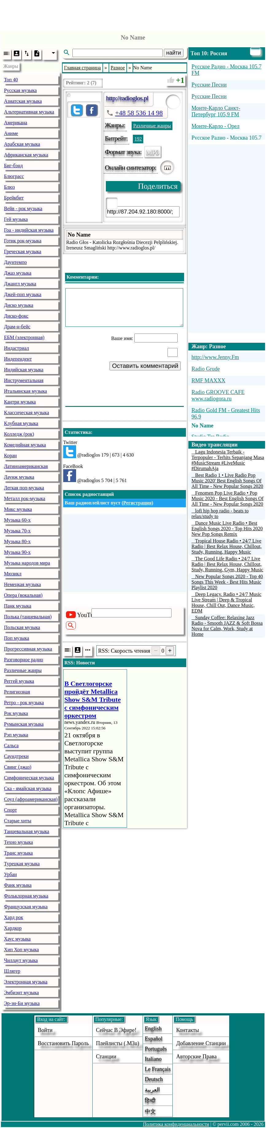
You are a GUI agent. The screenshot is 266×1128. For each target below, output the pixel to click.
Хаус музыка (17, 938)
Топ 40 (11, 79)
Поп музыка (16, 638)
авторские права (196, 1056)
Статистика (78, 432)
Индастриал (16, 348)
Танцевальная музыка (26, 831)
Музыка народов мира (27, 563)
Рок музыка (16, 713)
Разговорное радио (23, 659)
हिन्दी (150, 1101)
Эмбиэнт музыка (21, 992)
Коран (10, 455)
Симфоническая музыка (29, 777)
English (153, 1029)
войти (45, 1030)
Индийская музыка (23, 369)
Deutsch (154, 1079)
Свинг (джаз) (17, 767)
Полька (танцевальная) (28, 616)
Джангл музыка (20, 283)
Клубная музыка (21, 423)
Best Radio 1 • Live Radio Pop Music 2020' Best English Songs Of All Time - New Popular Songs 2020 (227, 481)
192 (138, 138)
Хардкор (13, 928)
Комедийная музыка (25, 444)
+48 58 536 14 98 (139, 113)
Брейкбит (14, 197)
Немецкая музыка (22, 584)
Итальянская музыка (25, 391)
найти (173, 53)
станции (106, 1056)
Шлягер (12, 971)
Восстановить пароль (63, 1043)
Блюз (9, 187)
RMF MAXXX (208, 380)
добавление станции (201, 1043)
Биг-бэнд (13, 165)
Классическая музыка (26, 412)
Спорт (10, 810)
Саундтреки (16, 756)
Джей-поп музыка (22, 294)
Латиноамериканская (26, 466)
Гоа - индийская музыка (29, 230)
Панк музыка (17, 605)
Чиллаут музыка (21, 960)
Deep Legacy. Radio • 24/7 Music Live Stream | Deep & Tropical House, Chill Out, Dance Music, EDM (226, 602)
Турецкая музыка (22, 863)
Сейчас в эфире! (116, 1030)
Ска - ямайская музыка (28, 788)
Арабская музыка (22, 144)
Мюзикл (12, 573)
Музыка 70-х (17, 530)
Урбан (10, 874)
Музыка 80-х (17, 541)
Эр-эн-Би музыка (22, 1003)
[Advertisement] (133, 14)
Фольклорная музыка (26, 895)
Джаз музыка (17, 273)
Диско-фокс (16, 316)
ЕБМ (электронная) (24, 337)
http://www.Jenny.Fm (215, 357)
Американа (15, 122)
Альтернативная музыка (29, 111)
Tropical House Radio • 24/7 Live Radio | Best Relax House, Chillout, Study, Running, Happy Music (226, 546)
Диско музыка (18, 305)
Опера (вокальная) (23, 595)
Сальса (11, 745)
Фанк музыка (18, 885)
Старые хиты (17, 820)
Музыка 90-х (17, 552)
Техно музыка (18, 842)
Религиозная (17, 691)
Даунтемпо (15, 262)
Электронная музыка (26, 981)
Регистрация (137, 502)
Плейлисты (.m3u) (117, 1043)
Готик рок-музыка (22, 240)
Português (156, 1049)
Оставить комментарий (145, 365)
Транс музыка (18, 853)
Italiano (153, 1059)
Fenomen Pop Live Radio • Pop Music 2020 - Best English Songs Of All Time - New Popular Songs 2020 (227, 498)
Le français (158, 1069)
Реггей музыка (19, 681)
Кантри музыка (20, 401)
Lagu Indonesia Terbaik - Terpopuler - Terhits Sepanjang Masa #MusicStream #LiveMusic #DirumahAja (227, 460)
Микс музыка (18, 509)
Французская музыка (26, 906)
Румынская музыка (24, 724)
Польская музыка (22, 627)
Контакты (187, 1030)
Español (154, 1039)
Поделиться (158, 186)
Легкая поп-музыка (24, 487)
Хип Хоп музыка (21, 949)
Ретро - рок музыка (24, 702)
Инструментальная (24, 380)
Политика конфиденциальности (176, 1124)
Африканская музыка (26, 154)
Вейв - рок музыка (23, 208)
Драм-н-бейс (17, 326)
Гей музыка (16, 219)
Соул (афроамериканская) (31, 799)
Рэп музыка (16, 734)
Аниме (11, 133)
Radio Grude (205, 369)
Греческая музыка (22, 251)
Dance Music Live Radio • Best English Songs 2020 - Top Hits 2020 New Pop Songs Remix (227, 528)
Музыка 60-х (17, 520)
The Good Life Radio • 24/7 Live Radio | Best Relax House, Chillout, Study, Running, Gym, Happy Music (227, 564)
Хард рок (13, 917)
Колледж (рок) (19, 434)
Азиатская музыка (23, 101)
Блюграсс (14, 176)
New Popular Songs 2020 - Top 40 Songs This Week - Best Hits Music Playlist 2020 (227, 582)
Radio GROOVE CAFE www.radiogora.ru (218, 395)
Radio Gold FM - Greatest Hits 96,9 (225, 413)
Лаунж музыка (19, 477)
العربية (152, 1090)
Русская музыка (20, 90)
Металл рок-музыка (24, 498)
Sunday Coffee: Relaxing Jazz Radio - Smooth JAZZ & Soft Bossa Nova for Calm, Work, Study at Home (227, 626)
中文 (150, 1111)
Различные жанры (23, 670)
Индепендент (18, 358)
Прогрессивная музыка (28, 648)
